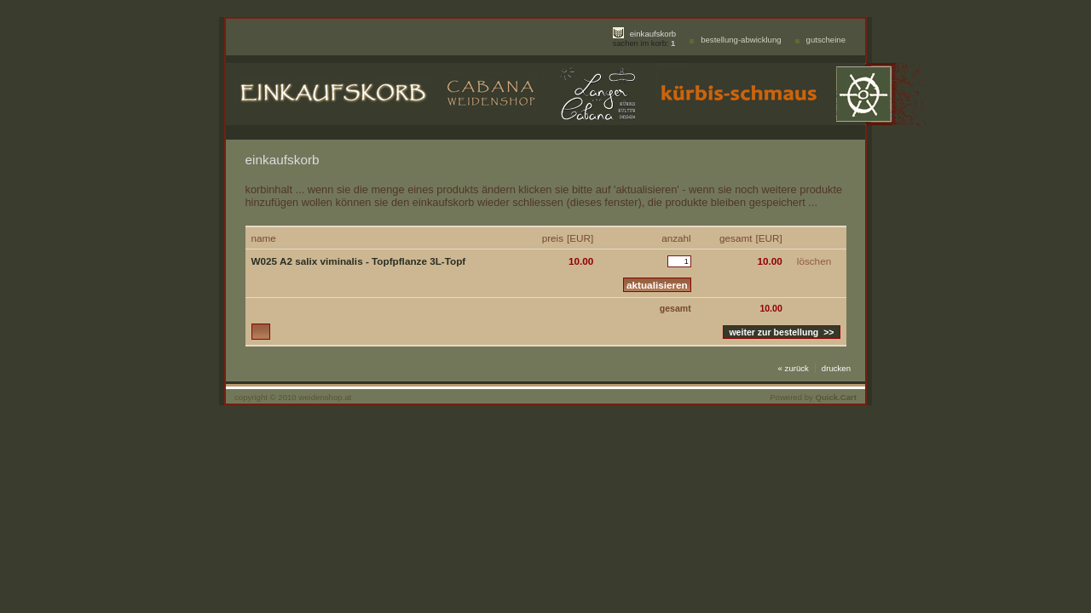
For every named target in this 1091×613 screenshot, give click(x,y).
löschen (814, 260)
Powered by (813, 397)
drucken (836, 368)
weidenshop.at (324, 397)
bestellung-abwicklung (741, 39)
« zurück (793, 368)
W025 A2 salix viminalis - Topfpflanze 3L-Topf (358, 260)
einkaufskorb (653, 33)
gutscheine (826, 39)
